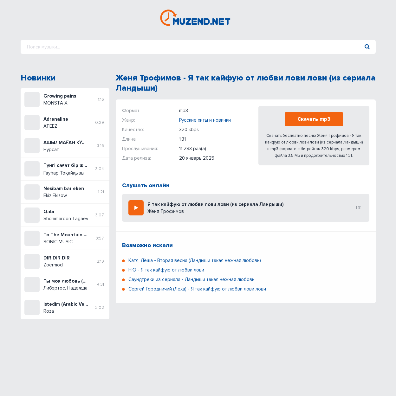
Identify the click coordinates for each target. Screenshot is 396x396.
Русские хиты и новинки (205, 120)
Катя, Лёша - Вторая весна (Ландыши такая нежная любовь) (194, 260)
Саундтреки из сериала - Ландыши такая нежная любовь (191, 279)
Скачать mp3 (313, 119)
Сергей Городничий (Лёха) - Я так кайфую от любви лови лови (197, 289)
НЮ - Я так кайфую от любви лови (166, 270)
